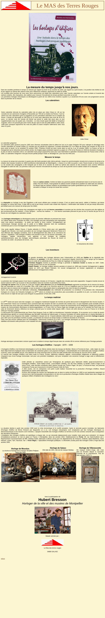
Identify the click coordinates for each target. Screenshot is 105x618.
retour (3, 559)
